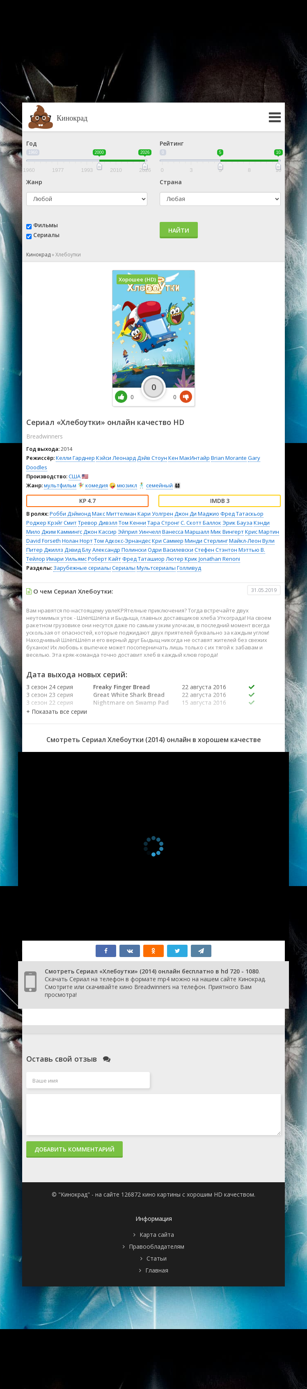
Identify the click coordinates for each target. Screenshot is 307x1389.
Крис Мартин (262, 531)
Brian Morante (229, 457)
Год (31, 143)
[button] (56, 711)
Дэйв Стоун (152, 457)
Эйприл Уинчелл (139, 531)
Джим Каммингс (61, 531)
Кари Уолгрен (155, 513)
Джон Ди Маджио (196, 513)
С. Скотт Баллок (201, 522)
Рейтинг (171, 143)
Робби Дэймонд (70, 513)
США (74, 476)
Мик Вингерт (227, 531)
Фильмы (45, 225)
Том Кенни (132, 522)
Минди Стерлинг (206, 540)
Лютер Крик (181, 558)
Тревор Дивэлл (97, 522)
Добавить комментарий (74, 1149)
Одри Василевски (170, 549)
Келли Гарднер (75, 457)
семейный (159, 485)
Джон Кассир (100, 531)
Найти (178, 230)
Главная (156, 1270)
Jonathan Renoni (219, 558)
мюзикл (127, 485)
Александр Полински (119, 549)
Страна (171, 182)
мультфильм (60, 485)
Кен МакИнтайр (189, 457)
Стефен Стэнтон (216, 549)
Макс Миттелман (114, 513)
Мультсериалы (156, 567)
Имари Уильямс (66, 558)
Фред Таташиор (143, 558)
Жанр (34, 182)
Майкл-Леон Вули (252, 540)
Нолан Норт (77, 540)
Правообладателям (156, 1246)
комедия (96, 485)
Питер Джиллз (44, 549)
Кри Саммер (167, 540)
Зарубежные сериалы (82, 567)
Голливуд (189, 567)
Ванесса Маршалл (185, 531)
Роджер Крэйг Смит (51, 522)
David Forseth (43, 540)
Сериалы (46, 235)
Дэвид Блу (77, 549)
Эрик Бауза (237, 522)
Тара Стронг (163, 522)
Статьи (157, 1258)
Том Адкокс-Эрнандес (122, 540)
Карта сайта (157, 1234)
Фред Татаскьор (241, 513)
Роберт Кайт (104, 558)
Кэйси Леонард (116, 457)
